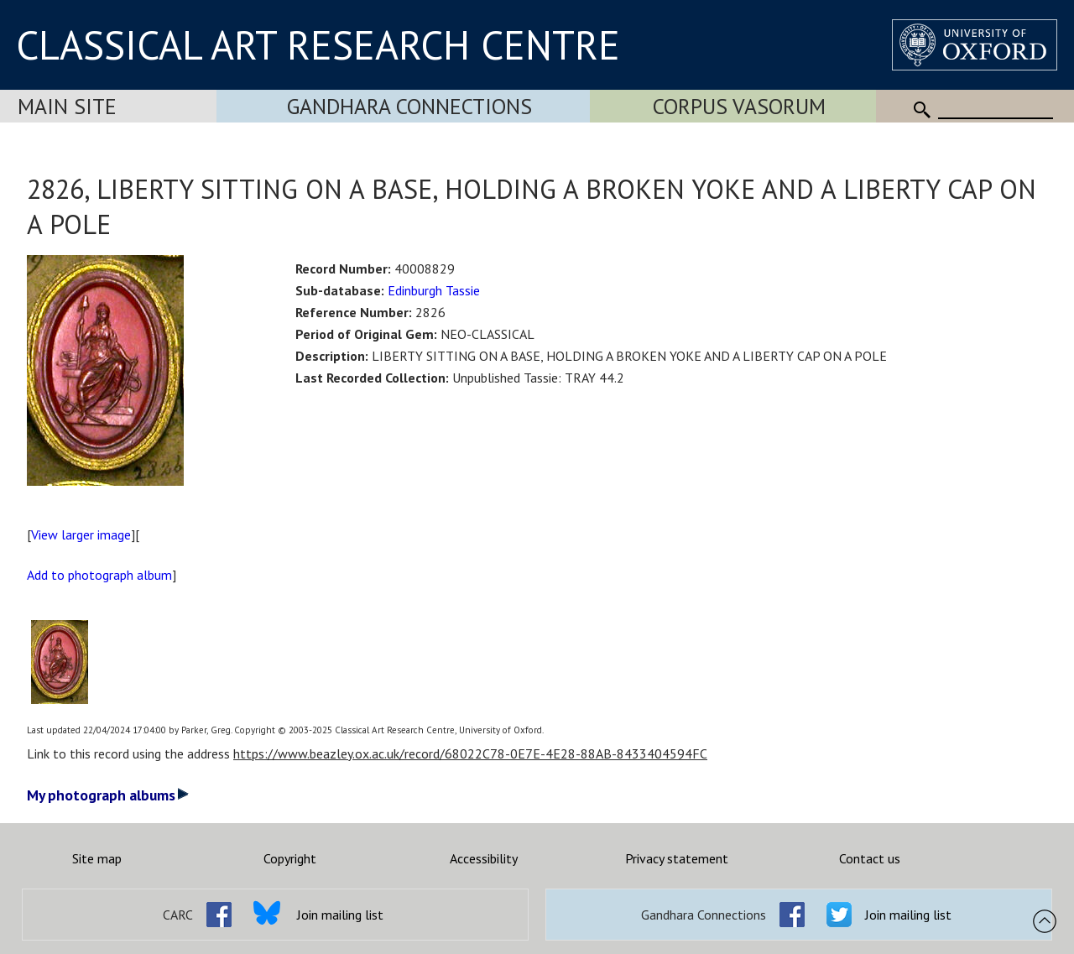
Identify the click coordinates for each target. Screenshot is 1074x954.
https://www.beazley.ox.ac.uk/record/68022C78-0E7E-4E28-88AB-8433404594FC (470, 753)
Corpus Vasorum (739, 106)
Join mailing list (340, 914)
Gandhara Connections (409, 106)
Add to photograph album (99, 574)
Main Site (67, 106)
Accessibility (484, 858)
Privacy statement (676, 858)
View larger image (81, 534)
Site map (97, 858)
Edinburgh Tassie (434, 290)
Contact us (869, 858)
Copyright (289, 858)
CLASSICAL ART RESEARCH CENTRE (318, 44)
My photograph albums (108, 795)
